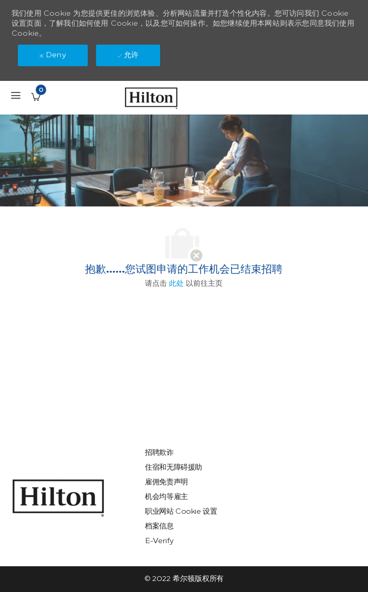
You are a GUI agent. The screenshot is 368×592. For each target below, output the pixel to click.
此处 (176, 283)
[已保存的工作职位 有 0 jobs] (35, 96)
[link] (58, 498)
